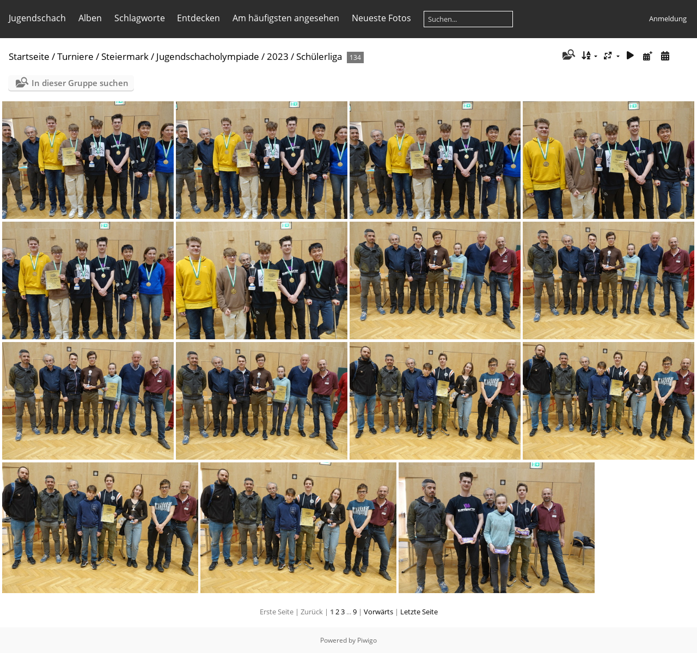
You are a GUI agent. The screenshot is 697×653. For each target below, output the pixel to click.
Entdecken (198, 18)
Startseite (29, 56)
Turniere (75, 56)
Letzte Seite (419, 612)
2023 (278, 56)
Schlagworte (139, 18)
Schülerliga (319, 56)
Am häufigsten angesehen (286, 18)
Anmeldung (668, 18)
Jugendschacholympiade (207, 56)
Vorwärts (378, 612)
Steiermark (125, 56)
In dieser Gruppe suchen (80, 82)
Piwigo (367, 640)
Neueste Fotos (381, 18)
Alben (90, 18)
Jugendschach (37, 18)
